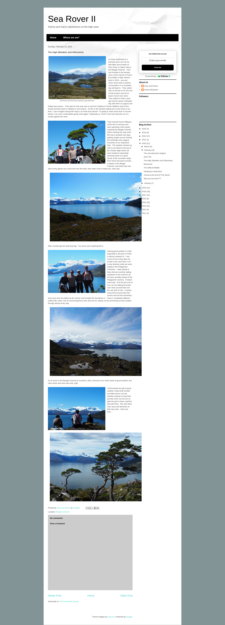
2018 (144, 191)
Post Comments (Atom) (69, 601)
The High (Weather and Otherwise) (158, 160)
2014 (144, 206)
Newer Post (54, 595)
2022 (144, 136)
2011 (144, 213)
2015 (144, 202)
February (148, 150)
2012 (144, 209)
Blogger (129, 617)
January (147, 183)
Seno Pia (147, 157)
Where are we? (71, 37)
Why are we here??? (152, 179)
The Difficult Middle (151, 168)
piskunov (111, 617)
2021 (144, 140)
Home (53, 37)
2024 (144, 132)
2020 (144, 143)
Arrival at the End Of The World (156, 175)
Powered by (157, 76)
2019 (144, 188)
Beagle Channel (62, 512)
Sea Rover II (72, 19)
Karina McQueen (151, 90)
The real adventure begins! (155, 153)
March (147, 146)
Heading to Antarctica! (153, 171)
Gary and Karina (151, 86)
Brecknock (148, 164)
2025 (144, 129)
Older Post (126, 595)
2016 (144, 199)
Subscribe (157, 67)
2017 (144, 195)
